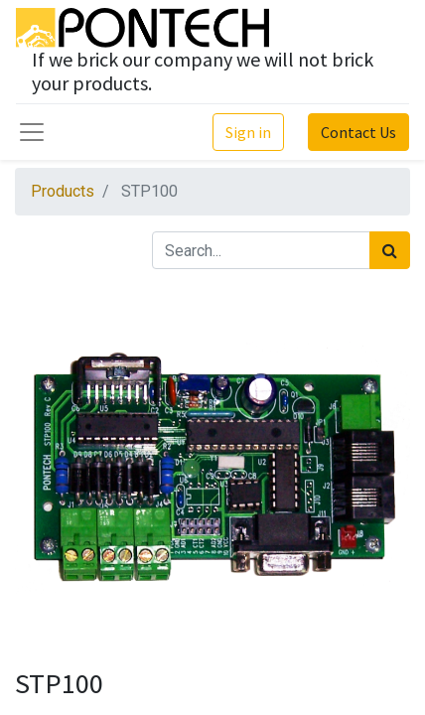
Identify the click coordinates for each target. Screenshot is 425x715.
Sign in (248, 132)
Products (62, 191)
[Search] (389, 250)
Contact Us (358, 132)
